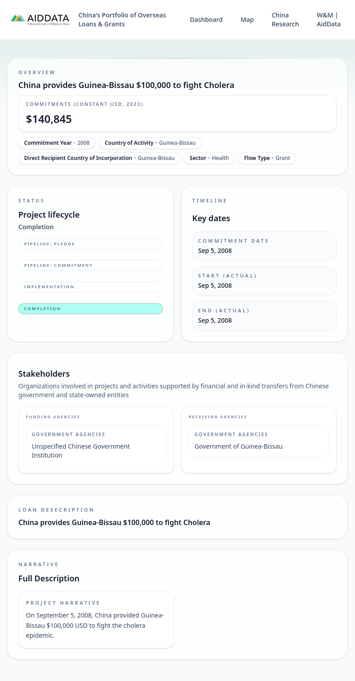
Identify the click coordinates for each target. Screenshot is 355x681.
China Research (285, 19)
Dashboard (206, 19)
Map (247, 19)
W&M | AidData (329, 19)
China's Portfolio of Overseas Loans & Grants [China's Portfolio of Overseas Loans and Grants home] (122, 19)
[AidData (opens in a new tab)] (40, 19)
